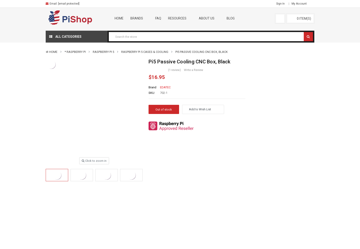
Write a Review (193, 70)
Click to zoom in (94, 160)
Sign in (280, 3)
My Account (301, 3)
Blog (231, 18)
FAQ (158, 18)
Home (119, 18)
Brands (139, 18)
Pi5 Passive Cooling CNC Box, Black (201, 52)
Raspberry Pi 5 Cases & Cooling (144, 52)
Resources (180, 18)
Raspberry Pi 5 (103, 52)
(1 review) (174, 70)
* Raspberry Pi (75, 52)
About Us (209, 18)
